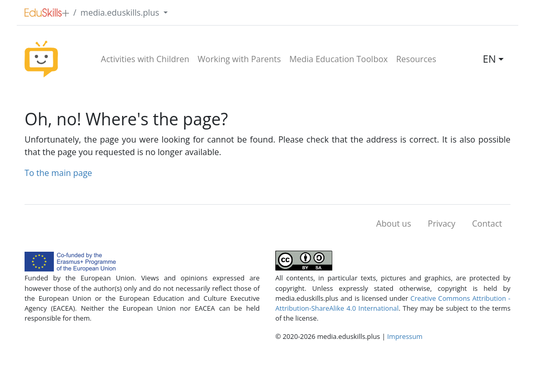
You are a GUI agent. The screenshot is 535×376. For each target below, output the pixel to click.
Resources (416, 59)
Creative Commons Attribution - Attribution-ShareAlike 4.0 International (392, 303)
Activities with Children (145, 59)
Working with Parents (239, 59)
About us (393, 223)
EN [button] (489, 59)
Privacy (442, 223)
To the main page (58, 173)
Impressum (405, 336)
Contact (487, 223)
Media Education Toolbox (338, 59)
